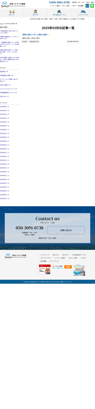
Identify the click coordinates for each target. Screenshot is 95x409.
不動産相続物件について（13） (9, 92)
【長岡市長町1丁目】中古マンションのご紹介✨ (9, 32)
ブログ (84, 258)
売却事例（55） (4, 71)
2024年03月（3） (5, 191)
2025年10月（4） (5, 122)
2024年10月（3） (5, 164)
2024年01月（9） (5, 198)
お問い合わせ (66, 230)
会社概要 (43, 261)
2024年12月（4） (5, 156)
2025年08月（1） (5, 129)
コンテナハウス (46, 258)
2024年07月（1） (5, 175)
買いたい (56, 255)
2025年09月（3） (5, 126)
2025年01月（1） (5, 152)
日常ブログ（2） (5, 96)
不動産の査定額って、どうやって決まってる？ (9, 37)
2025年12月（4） (5, 114)
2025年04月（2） (5, 141)
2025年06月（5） (5, 137)
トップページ (45, 255)
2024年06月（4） (5, 179)
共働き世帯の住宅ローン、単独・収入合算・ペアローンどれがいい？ (9, 52)
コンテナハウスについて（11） (9, 89)
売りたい (66, 255)
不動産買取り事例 (34, 41)
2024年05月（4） (5, 183)
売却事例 (24, 41)
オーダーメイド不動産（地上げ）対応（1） (9, 80)
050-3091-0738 (29, 227)
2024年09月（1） (5, 168)
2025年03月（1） (5, 145)
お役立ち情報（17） (5, 85)
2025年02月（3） (5, 149)
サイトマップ (54, 261)
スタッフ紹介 (73, 258)
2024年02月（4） (5, 195)
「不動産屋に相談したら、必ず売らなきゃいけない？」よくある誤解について (9, 44)
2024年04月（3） (5, 187)
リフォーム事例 (60, 258)
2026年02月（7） (5, 106)
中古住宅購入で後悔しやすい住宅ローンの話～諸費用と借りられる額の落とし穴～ (9, 59)
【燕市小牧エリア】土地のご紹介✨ (35, 34)
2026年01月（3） (5, 110)
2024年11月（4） (5, 160)
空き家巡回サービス (79, 255)
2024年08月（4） (5, 172)
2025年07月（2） (5, 133)
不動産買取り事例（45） (7, 75)
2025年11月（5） (5, 118)
